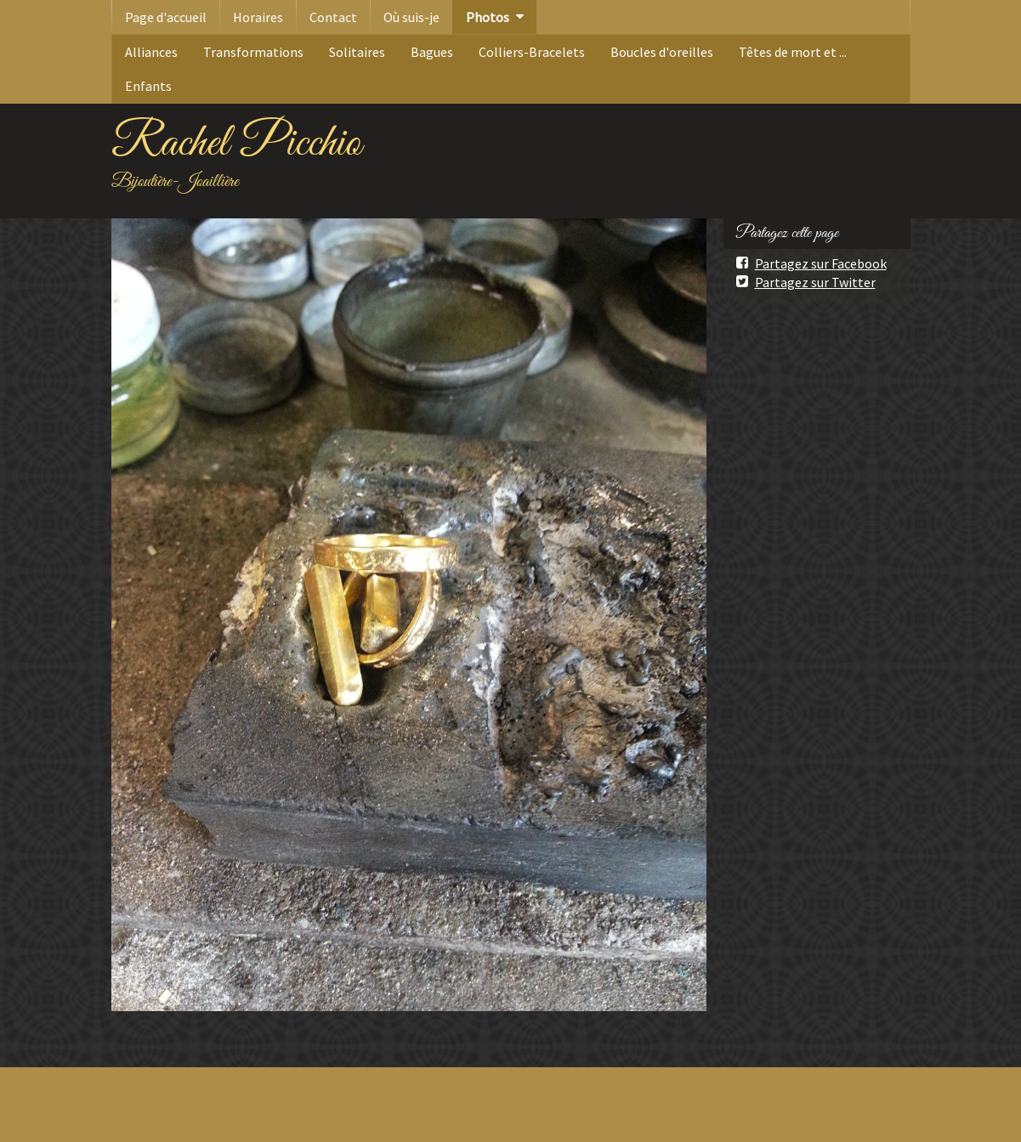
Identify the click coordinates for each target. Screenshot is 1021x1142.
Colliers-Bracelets (532, 51)
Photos (487, 16)
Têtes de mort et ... (793, 51)
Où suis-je (411, 16)
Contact (333, 16)
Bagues (432, 51)
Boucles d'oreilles (661, 51)
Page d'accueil (166, 16)
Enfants (148, 85)
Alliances (151, 51)
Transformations (253, 51)
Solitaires (357, 51)
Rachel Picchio (236, 143)
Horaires (258, 16)
